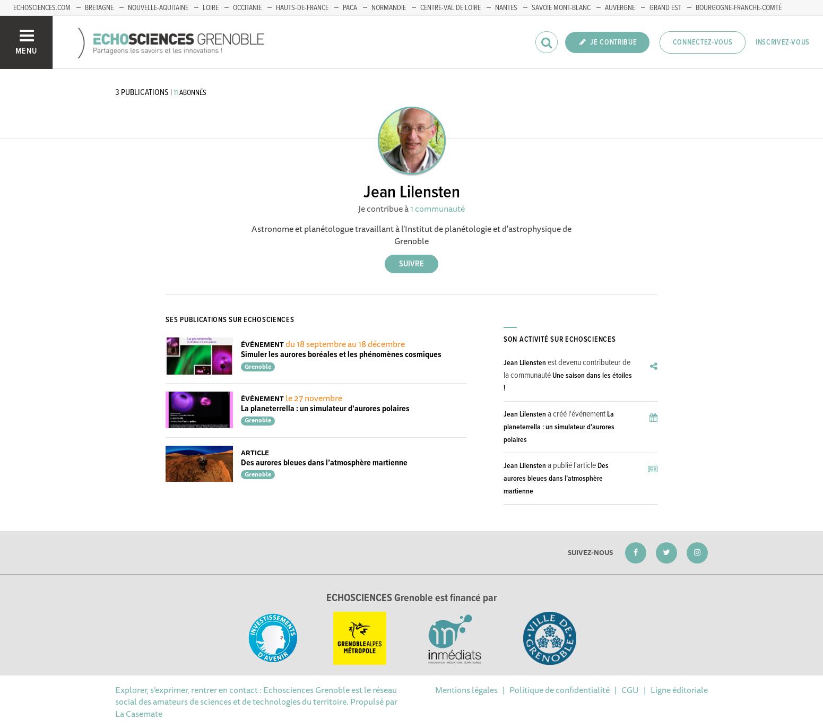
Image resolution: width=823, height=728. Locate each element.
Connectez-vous (703, 42)
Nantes (506, 8)
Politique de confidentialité (559, 690)
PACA (350, 8)
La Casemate (138, 714)
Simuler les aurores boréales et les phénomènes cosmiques (341, 354)
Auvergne (620, 8)
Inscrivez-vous (783, 42)
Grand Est (665, 8)
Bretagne (99, 8)
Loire (211, 8)
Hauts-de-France (302, 8)
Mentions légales (466, 690)
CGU (630, 690)
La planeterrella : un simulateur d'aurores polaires (325, 408)
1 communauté (437, 208)
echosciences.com (42, 8)
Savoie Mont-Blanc (561, 8)
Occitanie (247, 8)
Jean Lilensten (525, 363)
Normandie (388, 8)
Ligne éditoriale (679, 690)
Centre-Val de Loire (450, 8)
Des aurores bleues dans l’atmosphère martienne (324, 463)
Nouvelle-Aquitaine (158, 8)
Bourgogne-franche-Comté (739, 8)
